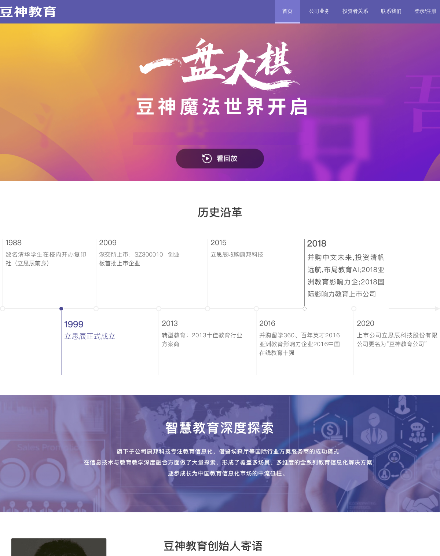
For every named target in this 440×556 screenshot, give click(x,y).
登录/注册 (425, 11)
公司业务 (319, 11)
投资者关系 (355, 11)
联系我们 (391, 11)
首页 (287, 11)
